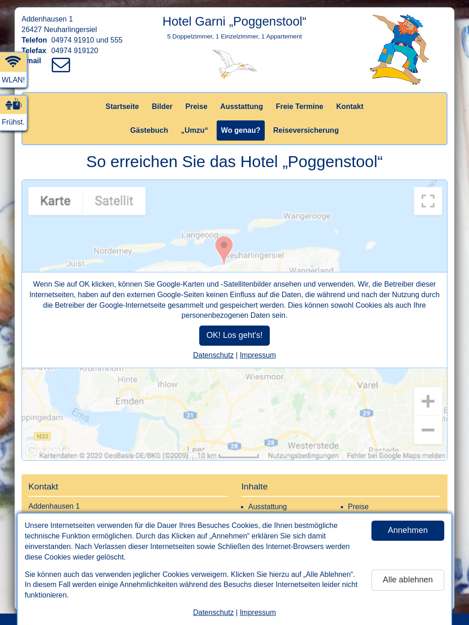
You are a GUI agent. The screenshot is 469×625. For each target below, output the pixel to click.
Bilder (162, 106)
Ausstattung (241, 106)
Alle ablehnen (408, 579)
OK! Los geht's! (235, 335)
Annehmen (408, 530)
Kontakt (350, 106)
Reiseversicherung (305, 130)
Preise (196, 106)
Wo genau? (241, 130)
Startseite (122, 106)
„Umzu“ (194, 130)
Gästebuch (149, 130)
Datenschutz (213, 612)
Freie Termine (299, 106)
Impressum (258, 612)
